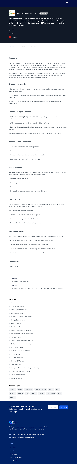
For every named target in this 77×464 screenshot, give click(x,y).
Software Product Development (20, 351)
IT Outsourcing (15, 355)
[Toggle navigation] (67, 3)
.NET (56, 390)
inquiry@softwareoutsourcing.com (18, 449)
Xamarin (33, 394)
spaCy (19, 390)
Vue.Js (50, 390)
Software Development (17, 314)
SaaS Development (16, 348)
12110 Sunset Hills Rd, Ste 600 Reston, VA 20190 (16, 443)
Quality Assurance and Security (20, 345)
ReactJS (58, 394)
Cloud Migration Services (18, 310)
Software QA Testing (16, 362)
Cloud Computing (40, 390)
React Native (42, 394)
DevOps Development (17, 321)
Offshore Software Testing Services (21, 341)
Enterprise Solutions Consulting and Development (26, 368)
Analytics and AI (15, 324)
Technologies (31, 47)
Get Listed (60, 427)
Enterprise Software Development (21, 317)
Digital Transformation (17, 375)
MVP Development (16, 358)
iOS (18, 394)
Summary (12, 47)
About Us (35, 427)
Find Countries (46, 434)
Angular (11, 394)
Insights (44, 437)
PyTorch (12, 390)
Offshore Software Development (20, 331)
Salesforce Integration (17, 327)
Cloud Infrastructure (16, 307)
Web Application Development (19, 372)
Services (21, 47)
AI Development (15, 304)
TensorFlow (28, 390)
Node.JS (25, 394)
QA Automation (15, 365)
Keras (51, 394)
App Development (16, 338)
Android (63, 390)
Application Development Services (21, 334)
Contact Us (45, 427)
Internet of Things (16, 379)
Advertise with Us (62, 430)
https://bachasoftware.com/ (20, 282)
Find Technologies (48, 430)
